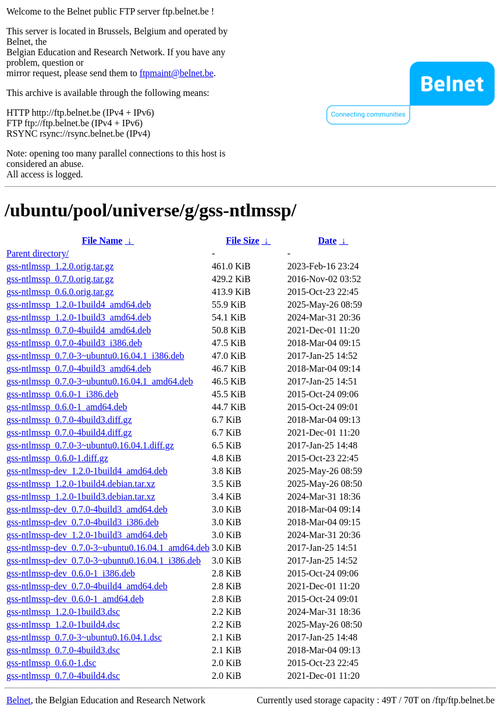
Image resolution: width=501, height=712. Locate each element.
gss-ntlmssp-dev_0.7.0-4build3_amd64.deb (87, 509)
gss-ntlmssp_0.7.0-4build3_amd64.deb (78, 368)
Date (327, 240)
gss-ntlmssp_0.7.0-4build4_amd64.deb (78, 330)
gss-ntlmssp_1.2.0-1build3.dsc (63, 612)
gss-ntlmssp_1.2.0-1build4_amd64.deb (78, 304)
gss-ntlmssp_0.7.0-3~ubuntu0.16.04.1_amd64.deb (99, 381)
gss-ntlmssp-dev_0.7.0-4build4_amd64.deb (87, 586)
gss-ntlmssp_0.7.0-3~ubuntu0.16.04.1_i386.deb (95, 356)
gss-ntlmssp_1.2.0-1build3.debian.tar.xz (80, 496)
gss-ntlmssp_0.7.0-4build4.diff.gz (69, 432)
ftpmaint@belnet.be (177, 73)
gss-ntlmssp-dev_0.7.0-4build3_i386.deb (82, 522)
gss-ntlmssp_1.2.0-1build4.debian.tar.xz (80, 484)
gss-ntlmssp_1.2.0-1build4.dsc (63, 624)
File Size (242, 240)
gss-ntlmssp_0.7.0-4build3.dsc (63, 650)
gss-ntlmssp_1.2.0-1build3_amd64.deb (78, 317)
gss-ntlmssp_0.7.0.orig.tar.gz (59, 279)
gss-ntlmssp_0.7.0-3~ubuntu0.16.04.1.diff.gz (90, 445)
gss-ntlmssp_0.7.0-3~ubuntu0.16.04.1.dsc (84, 637)
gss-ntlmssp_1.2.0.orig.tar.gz (59, 266)
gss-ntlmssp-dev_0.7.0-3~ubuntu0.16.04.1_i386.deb (103, 560)
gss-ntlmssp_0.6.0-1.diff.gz (57, 458)
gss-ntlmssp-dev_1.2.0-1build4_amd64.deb (87, 471)
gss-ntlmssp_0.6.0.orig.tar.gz (59, 292)
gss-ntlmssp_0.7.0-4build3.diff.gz (69, 420)
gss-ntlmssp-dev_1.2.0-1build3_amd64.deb (87, 535)
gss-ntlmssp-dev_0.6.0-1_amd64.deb (75, 599)
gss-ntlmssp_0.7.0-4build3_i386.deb (74, 343)
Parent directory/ (37, 253)
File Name (102, 240)
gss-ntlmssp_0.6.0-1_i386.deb (62, 394)
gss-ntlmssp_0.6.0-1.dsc (51, 663)
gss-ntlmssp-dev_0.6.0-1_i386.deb (70, 573)
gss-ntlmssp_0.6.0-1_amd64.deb (66, 407)
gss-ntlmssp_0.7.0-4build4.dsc (63, 676)
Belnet (18, 700)
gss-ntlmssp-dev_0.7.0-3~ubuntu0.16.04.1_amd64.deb (107, 548)
